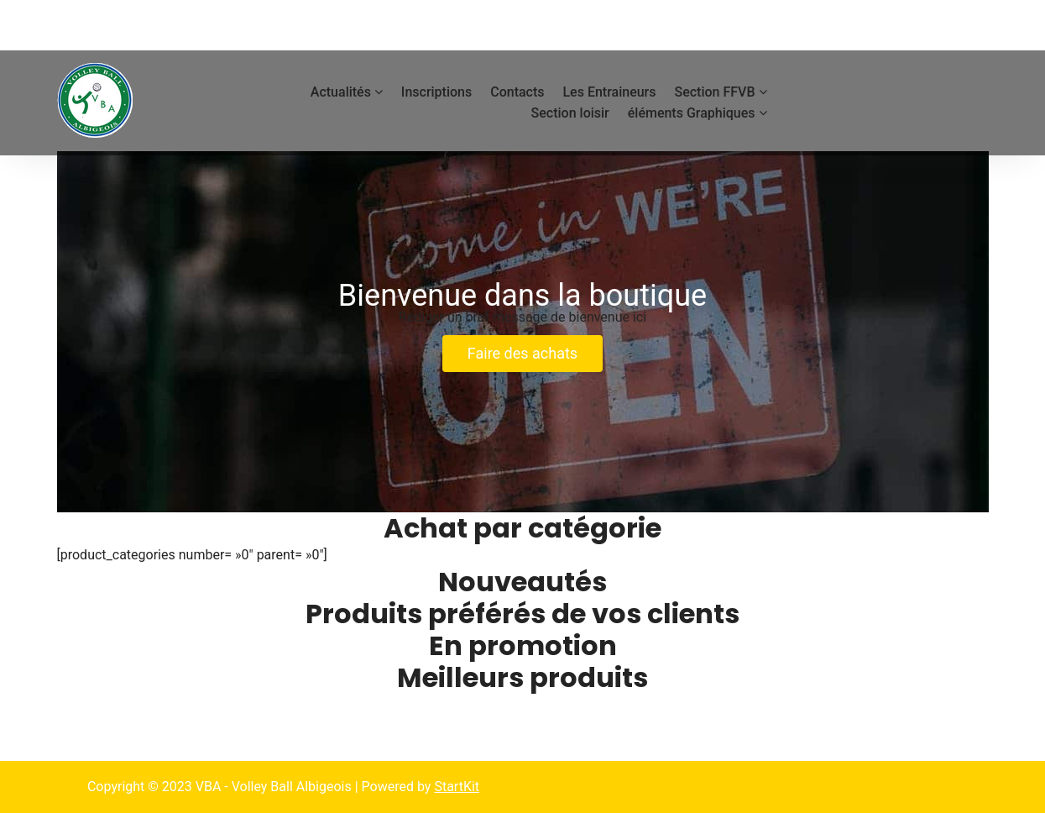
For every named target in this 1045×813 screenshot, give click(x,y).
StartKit (456, 787)
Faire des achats (522, 353)
